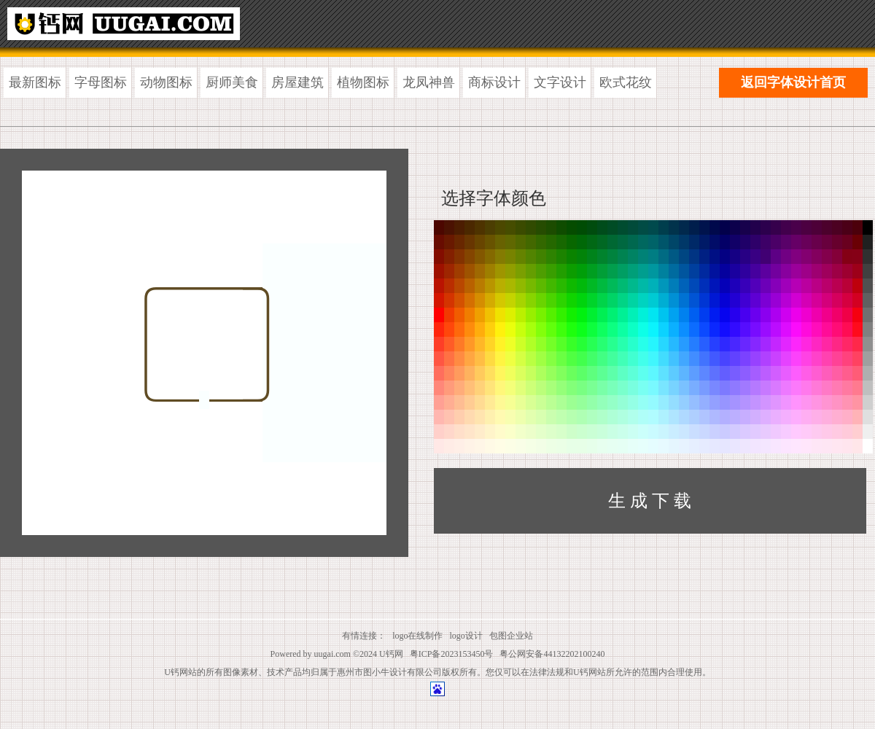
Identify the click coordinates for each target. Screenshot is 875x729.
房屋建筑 (297, 82)
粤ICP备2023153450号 (452, 654)
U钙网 (391, 654)
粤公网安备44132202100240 (551, 654)
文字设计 (560, 82)
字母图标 (100, 82)
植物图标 (363, 82)
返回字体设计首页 (793, 82)
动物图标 (166, 82)
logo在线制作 (417, 636)
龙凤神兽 (428, 82)
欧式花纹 (625, 82)
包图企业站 (511, 636)
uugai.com (332, 654)
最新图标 (35, 82)
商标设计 (494, 82)
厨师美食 (232, 82)
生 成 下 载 (649, 500)
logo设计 (466, 636)
